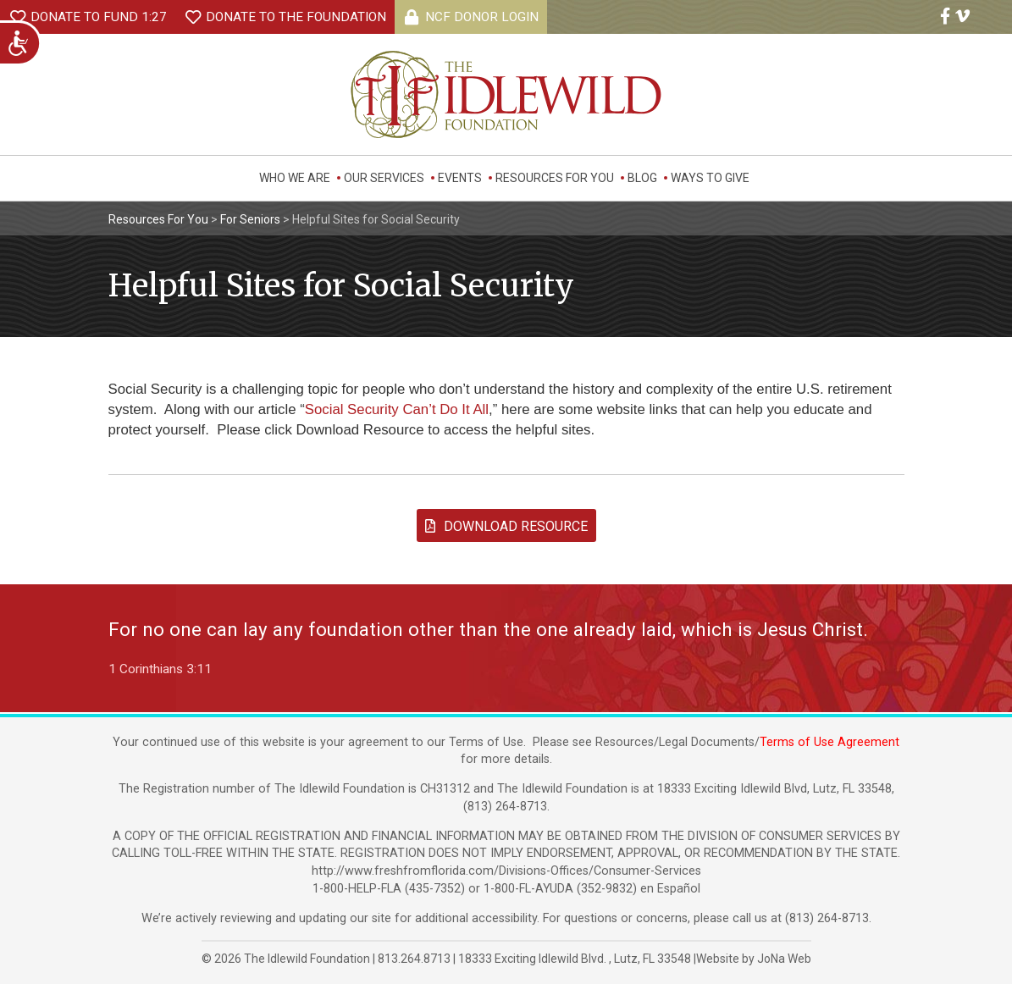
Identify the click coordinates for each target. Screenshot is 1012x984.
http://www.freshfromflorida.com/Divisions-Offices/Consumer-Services (506, 871)
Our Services (384, 178)
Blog (642, 178)
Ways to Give (710, 178)
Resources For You (554, 178)
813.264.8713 (414, 958)
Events (460, 178)
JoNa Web (784, 958)
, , (576, 958)
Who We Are (294, 178)
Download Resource (506, 526)
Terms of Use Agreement (829, 742)
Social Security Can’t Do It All (397, 409)
